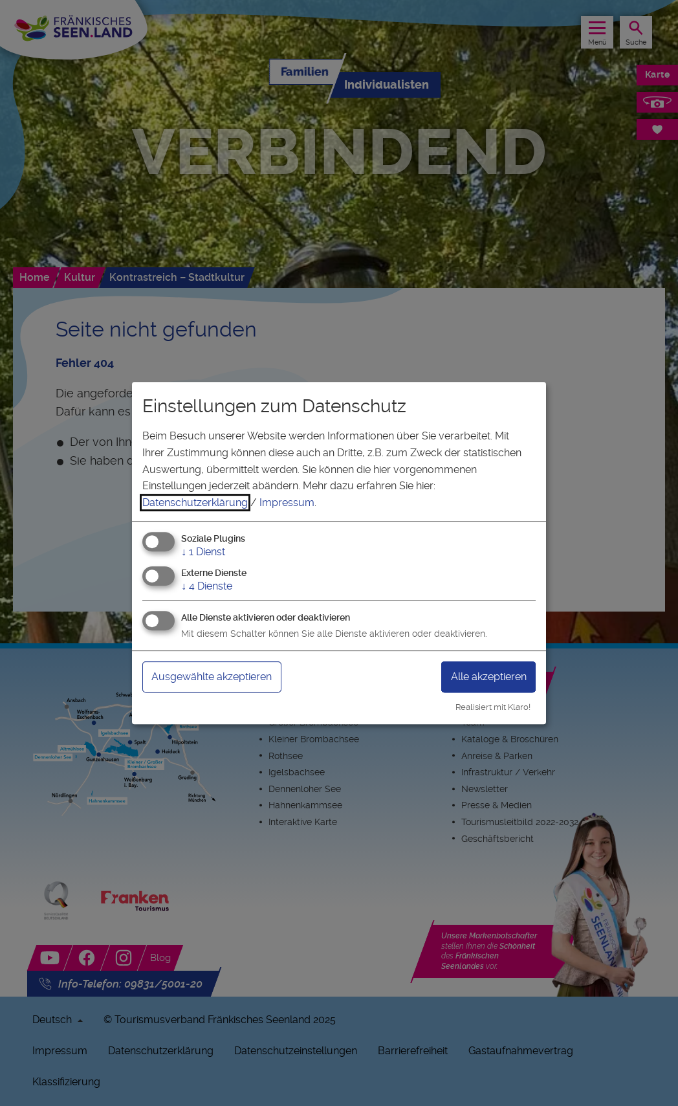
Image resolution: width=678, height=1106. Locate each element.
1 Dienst (203, 552)
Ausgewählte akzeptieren (211, 676)
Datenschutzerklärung (195, 502)
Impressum (286, 502)
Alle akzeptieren (489, 676)
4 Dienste (206, 586)
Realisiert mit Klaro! (492, 707)
